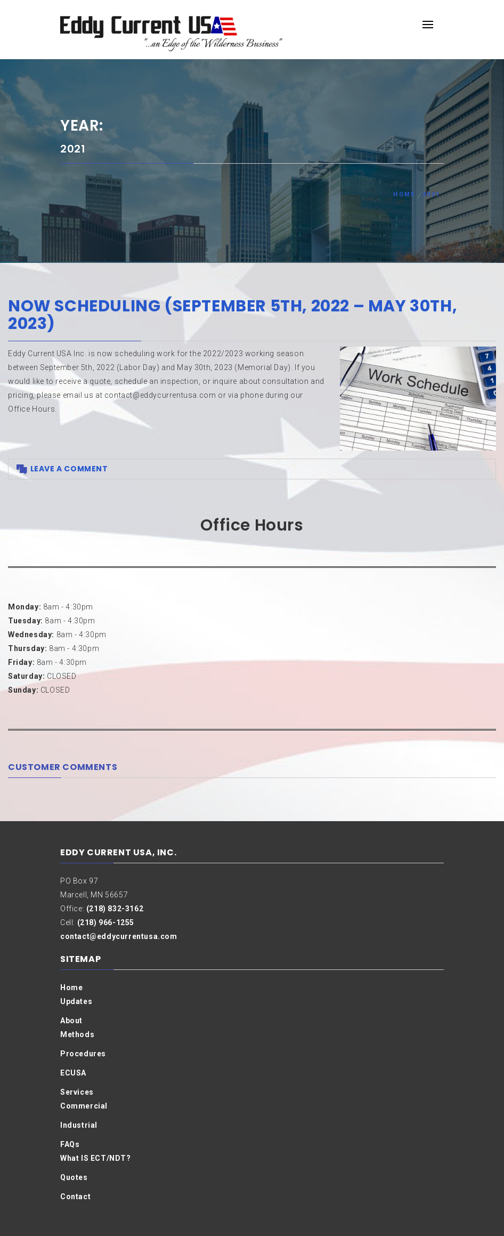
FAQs (69, 1144)
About (71, 1020)
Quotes (74, 1177)
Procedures (83, 1053)
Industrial (78, 1125)
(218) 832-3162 (114, 908)
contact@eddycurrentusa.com (118, 936)
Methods (77, 1034)
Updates (76, 1001)
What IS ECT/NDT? (95, 1158)
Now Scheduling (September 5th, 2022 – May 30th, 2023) (232, 315)
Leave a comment (69, 468)
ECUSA (73, 1073)
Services (77, 1092)
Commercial (84, 1106)
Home (71, 987)
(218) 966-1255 (105, 922)
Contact (75, 1196)
